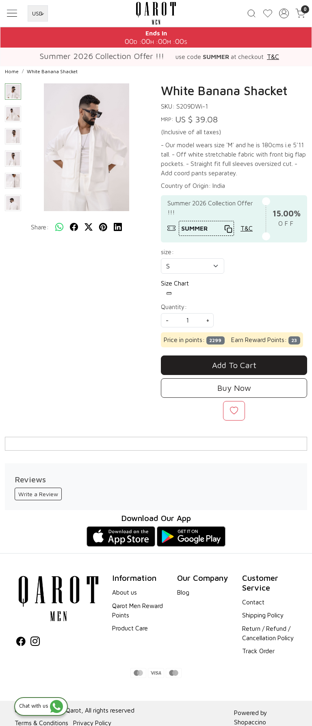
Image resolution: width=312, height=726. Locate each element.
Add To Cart (234, 368)
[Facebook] (21, 645)
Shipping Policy (263, 617)
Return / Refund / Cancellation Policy (268, 636)
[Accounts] (284, 15)
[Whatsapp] (59, 229)
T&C (273, 59)
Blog (183, 595)
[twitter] (88, 229)
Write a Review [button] (38, 496)
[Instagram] (35, 645)
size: (167, 254)
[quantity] (187, 323)
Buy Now (234, 390)
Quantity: (174, 309)
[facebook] (74, 229)
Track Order (258, 653)
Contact (253, 604)
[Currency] (38, 15)
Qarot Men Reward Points (137, 612)
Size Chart (175, 290)
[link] (251, 14)
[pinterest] (103, 229)
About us (124, 595)
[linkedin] (117, 229)
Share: (40, 229)
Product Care (130, 630)
